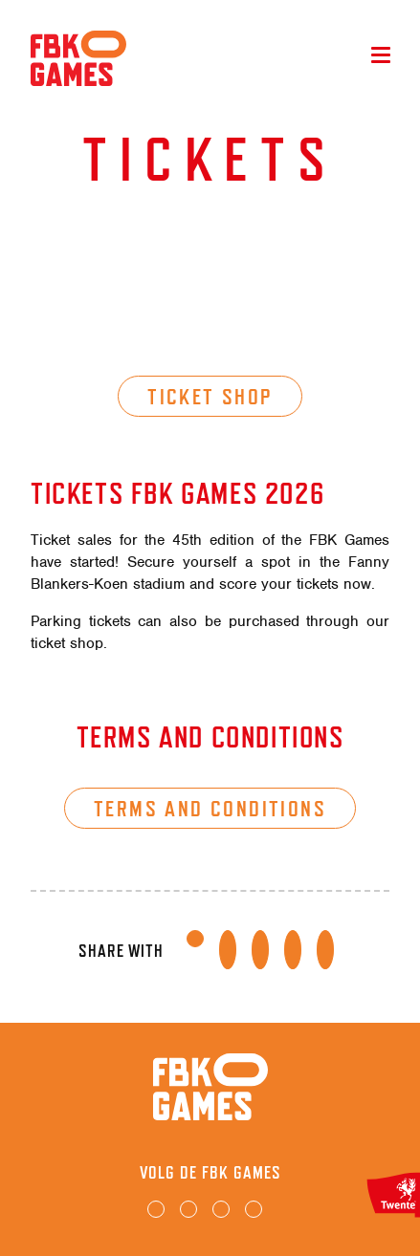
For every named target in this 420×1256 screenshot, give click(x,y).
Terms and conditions (210, 808)
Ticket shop (209, 396)
